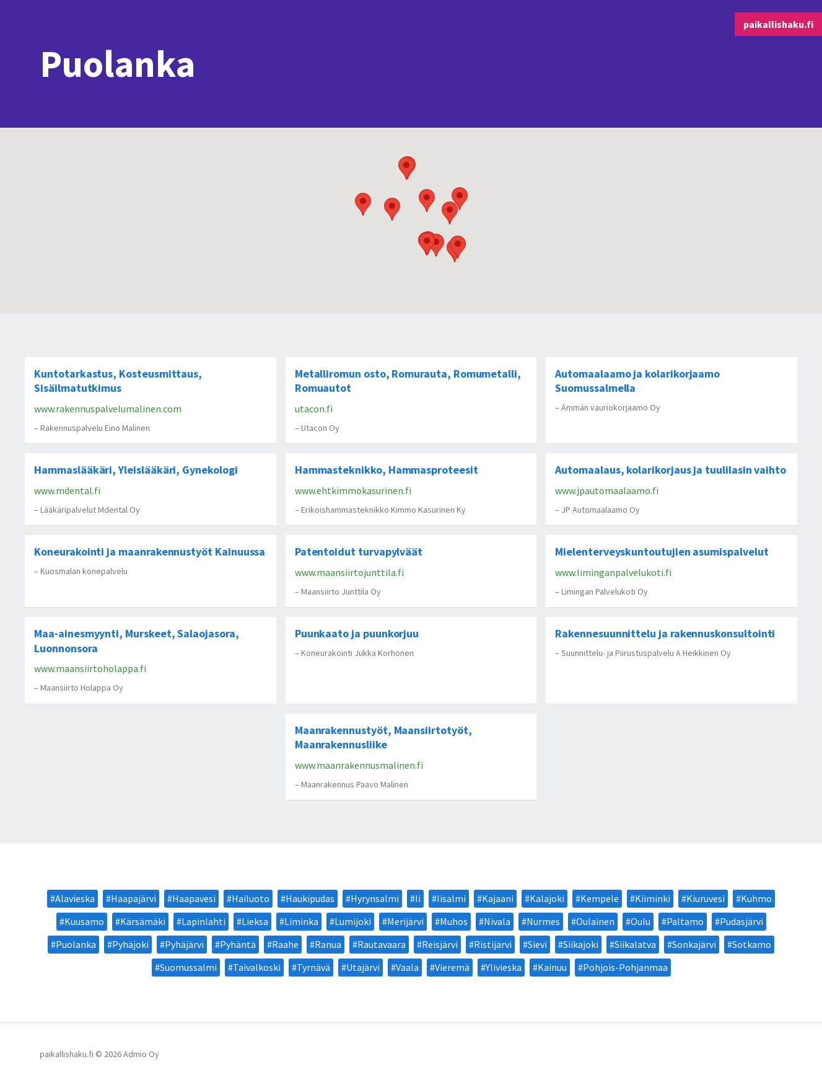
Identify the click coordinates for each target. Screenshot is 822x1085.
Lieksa (255, 921)
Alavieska (75, 898)
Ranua (328, 944)
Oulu (640, 921)
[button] (392, 209)
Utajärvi (363, 967)
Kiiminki (652, 898)
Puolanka (76, 944)
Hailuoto (250, 898)
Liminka (301, 921)
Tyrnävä (313, 967)
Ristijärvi (493, 944)
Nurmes (543, 921)
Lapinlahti (203, 921)
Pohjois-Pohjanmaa (625, 967)
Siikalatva (635, 944)
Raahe (285, 944)
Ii (418, 898)
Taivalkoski (257, 967)
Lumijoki (352, 921)
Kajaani (498, 898)
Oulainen (595, 921)
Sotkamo (751, 944)
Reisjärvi (440, 944)
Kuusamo (84, 921)
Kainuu (552, 967)
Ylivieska (504, 967)
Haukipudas (310, 898)
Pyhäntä (238, 944)
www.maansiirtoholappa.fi (90, 668)
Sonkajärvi (694, 944)
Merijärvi (405, 921)
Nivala (497, 921)
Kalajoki (547, 898)
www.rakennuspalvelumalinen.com (107, 408)
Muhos (454, 921)
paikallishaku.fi (778, 24)
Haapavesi (194, 898)
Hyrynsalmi (375, 898)
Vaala (407, 967)
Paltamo (685, 921)
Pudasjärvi (741, 921)
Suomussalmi (188, 967)
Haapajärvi (133, 898)
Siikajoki (580, 944)
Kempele (599, 898)
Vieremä (452, 967)
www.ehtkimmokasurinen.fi (353, 490)
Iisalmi (451, 898)
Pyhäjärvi (184, 944)
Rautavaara (381, 944)
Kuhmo (756, 898)
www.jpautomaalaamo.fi (606, 490)
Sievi (537, 944)
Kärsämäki (142, 921)
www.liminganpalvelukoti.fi (613, 572)
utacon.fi (314, 408)
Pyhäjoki (130, 944)
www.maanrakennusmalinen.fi (359, 765)
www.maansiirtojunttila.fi (349, 572)
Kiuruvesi (705, 898)
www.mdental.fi (67, 490)
